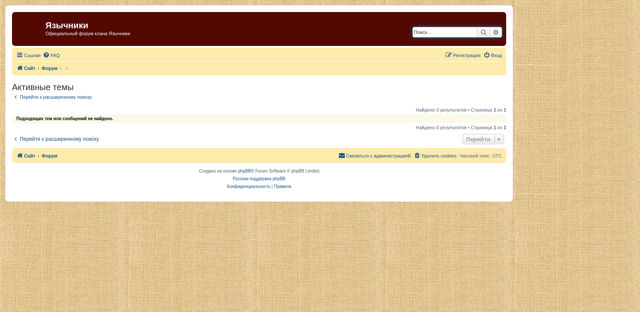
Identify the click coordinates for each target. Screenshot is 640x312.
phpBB (244, 171)
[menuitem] (51, 55)
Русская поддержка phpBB (258, 178)
